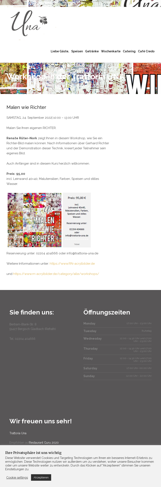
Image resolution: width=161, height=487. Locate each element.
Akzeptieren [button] (41, 477)
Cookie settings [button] (17, 477)
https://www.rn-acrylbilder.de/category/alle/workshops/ (56, 274)
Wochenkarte (111, 51)
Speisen (77, 51)
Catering (129, 51)
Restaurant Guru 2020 (44, 442)
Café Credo (146, 51)
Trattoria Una (17, 433)
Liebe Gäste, (60, 51)
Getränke (92, 51)
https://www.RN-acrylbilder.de (72, 263)
